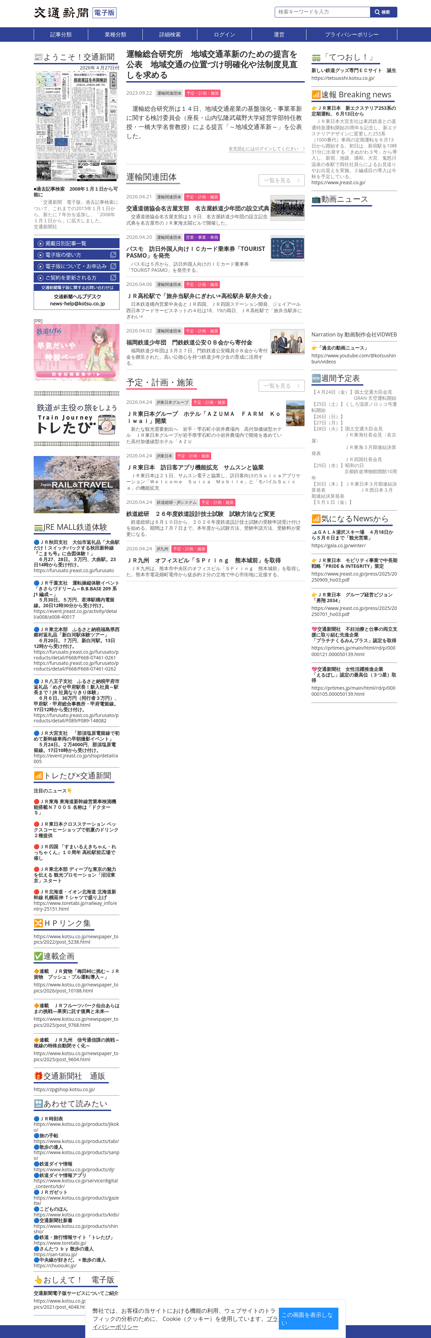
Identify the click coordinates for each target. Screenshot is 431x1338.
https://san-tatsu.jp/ (55, 1254)
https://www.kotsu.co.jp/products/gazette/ (76, 1201)
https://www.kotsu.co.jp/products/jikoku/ (76, 1127)
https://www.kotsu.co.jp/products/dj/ (74, 1169)
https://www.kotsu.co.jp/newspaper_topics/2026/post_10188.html (76, 987)
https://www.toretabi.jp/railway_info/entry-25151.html (75, 906)
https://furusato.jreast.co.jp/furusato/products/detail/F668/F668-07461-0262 (76, 666)
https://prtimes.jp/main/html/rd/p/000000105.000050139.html (353, 691)
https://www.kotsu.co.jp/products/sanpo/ (77, 1155)
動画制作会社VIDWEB (370, 334)
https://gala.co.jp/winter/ (338, 545)
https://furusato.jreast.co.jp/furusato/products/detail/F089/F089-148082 (76, 718)
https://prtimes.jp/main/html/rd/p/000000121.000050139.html (353, 651)
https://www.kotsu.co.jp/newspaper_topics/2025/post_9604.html (76, 1056)
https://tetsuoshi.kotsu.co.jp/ (342, 78)
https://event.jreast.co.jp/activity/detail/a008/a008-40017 (75, 614)
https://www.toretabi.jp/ (60, 1243)
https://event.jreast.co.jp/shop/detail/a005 (76, 758)
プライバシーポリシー (205, 1324)
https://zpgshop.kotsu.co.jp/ (64, 1089)
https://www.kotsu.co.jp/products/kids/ (76, 1214)
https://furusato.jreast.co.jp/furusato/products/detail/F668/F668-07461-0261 (76, 655)
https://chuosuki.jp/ (55, 1265)
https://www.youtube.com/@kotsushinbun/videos (353, 358)
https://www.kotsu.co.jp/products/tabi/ (76, 1141)
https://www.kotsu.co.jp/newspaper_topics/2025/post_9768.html (76, 1022)
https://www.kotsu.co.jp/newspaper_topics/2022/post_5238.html (76, 939)
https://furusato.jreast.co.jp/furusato (74, 570)
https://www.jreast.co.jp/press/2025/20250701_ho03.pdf (354, 611)
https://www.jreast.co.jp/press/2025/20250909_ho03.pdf (354, 576)
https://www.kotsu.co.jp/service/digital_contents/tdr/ (76, 1183)
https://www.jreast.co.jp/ (338, 182)
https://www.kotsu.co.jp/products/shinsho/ (76, 1229)
